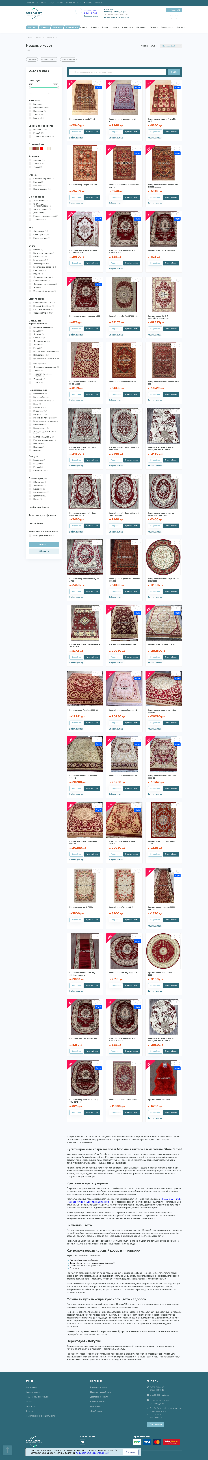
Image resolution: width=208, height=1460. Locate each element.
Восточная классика (42, 253)
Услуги (60, 3)
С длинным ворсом (41, 277)
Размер (153, 27)
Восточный (38, 257)
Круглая (36, 182)
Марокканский (39, 492)
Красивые (37, 338)
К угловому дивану (41, 437)
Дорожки (57, 27)
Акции (51, 3)
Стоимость (126, 27)
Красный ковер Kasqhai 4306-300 (83, 185)
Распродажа (72, 27)
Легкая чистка (39, 341)
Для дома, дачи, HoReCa (42, 432)
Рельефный (37, 364)
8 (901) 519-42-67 (90, 11)
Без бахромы (39, 235)
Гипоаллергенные (41, 327)
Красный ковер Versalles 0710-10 (123, 644)
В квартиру (38, 411)
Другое (180, 27)
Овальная (37, 185)
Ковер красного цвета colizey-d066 (84, 316)
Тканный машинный (41, 136)
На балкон (37, 444)
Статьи (29, 1411)
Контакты (88, 3)
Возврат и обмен (98, 1402)
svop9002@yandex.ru (159, 1395)
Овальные (32, 59)
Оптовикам (95, 1406)
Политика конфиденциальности (40, 1416)
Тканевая (37, 220)
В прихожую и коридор (43, 421)
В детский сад (39, 397)
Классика (37, 270)
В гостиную (38, 394)
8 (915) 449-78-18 (90, 13)
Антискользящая (40, 209)
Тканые (36, 383)
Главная (30, 3)
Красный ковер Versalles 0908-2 (162, 644)
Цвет (115, 27)
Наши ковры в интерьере (37, 1397)
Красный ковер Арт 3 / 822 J (81, 907)
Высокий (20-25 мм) (41, 306)
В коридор (38, 414)
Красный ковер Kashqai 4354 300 (122, 382)
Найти (174, 72)
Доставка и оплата (73, 3)
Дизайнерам (96, 1411)
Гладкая (36, 463)
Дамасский (37, 485)
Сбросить (44, 551)
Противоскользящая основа (44, 359)
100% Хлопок (38, 201)
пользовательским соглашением (92, 1453)
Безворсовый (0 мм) (42, 303)
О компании (41, 3)
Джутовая (37, 213)
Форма (105, 27)
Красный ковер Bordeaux (159, 1100)
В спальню (37, 425)
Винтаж (36, 250)
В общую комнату (41, 535)
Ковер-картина (39, 238)
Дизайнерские (39, 263)
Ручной (36, 133)
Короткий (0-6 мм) (41, 309)
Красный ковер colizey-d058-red (162, 250)
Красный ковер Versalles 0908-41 (123, 710)
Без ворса (37, 460)
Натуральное (39, 355)
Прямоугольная (40, 189)
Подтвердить (131, 1452)
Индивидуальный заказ (101, 1392)
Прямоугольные (68, 59)
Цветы (35, 499)
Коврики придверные (42, 440)
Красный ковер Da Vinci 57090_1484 (123, 316)
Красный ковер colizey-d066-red (123, 973)
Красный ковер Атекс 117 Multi (82, 119)
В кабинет (37, 407)
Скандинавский (39, 281)
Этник (35, 287)
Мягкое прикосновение (44, 351)
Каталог (32, 27)
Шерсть (36, 118)
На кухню (36, 447)
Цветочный (37, 496)
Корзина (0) (175, 10)
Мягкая (36, 467)
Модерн (36, 274)
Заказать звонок (91, 16)
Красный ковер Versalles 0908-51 (123, 776)
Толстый (36, 164)
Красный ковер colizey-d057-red (83, 1038)
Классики (37, 489)
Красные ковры (51, 37)
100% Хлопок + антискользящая (40, 205)
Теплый (36, 370)
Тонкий (35, 167)
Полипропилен (39, 108)
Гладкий (36, 331)
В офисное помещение (43, 418)
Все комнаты (39, 428)
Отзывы (98, 3)
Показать (44, 544)
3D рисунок (37, 482)
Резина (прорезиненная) (43, 216)
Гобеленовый (39, 260)
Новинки (45, 27)
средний (37, 160)
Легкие (36, 345)
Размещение (166, 27)
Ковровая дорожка (41, 179)
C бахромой (38, 231)
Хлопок (36, 114)
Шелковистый (39, 470)
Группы (82, 27)
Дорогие (36, 334)
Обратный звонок (155, 1424)
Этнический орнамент (43, 291)
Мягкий (35, 348)
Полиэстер (37, 111)
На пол (36, 451)
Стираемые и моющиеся (44, 367)
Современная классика (43, 284)
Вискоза (36, 104)
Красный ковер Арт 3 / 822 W (121, 907)
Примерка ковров (98, 1387)
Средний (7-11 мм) (41, 313)
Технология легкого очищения (40, 375)
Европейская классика (42, 267)
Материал (140, 27)
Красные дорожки (49, 59)
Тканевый (37, 379)
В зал (35, 404)
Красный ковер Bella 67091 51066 (123, 1100)
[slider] (30, 87)
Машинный (38, 130)
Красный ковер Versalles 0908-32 (83, 710)
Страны (94, 27)
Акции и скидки (33, 1392)
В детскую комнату (41, 401)
